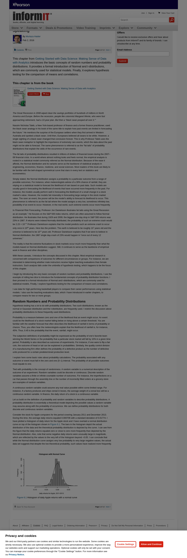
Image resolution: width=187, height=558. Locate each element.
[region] (93, 544)
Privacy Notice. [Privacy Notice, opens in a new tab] (17, 554)
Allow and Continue (151, 544)
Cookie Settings (125, 544)
